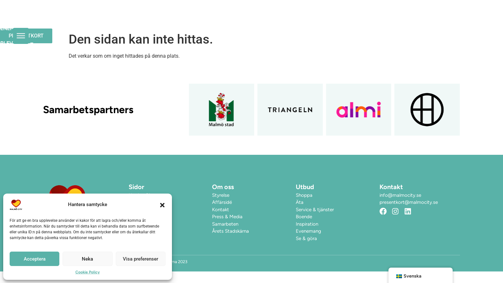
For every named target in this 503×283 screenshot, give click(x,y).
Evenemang (274, 20)
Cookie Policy (87, 272)
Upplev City (323, 20)
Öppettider (229, 20)
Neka (87, 259)
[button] (162, 205)
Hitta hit (368, 20)
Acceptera (35, 259)
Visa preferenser (140, 259)
